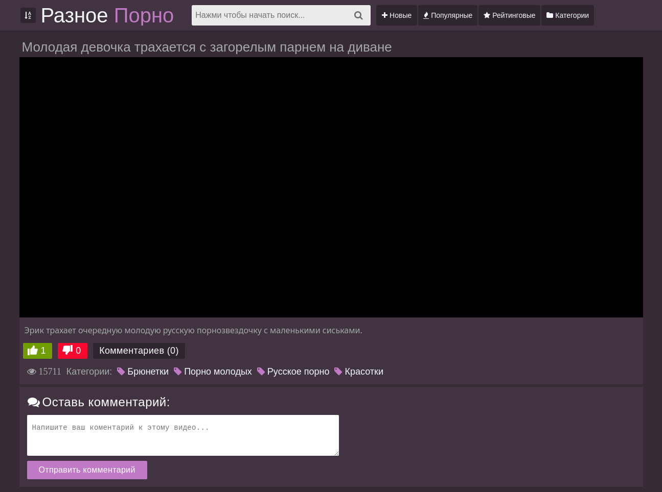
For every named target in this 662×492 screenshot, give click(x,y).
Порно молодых (213, 371)
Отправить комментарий (87, 469)
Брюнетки (143, 371)
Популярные (447, 15)
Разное (107, 15)
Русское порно (293, 371)
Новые (397, 15)
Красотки (358, 371)
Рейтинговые (509, 15)
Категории (567, 15)
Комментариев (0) (139, 351)
